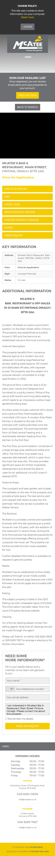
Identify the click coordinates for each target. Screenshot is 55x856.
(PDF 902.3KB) (19, 212)
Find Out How (27, 95)
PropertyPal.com (40, 851)
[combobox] (10, 689)
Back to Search (27, 107)
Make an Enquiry (27, 726)
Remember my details (20, 718)
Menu (27, 57)
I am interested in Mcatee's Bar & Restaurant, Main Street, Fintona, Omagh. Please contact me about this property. (27, 709)
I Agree (27, 26)
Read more (27, 17)
